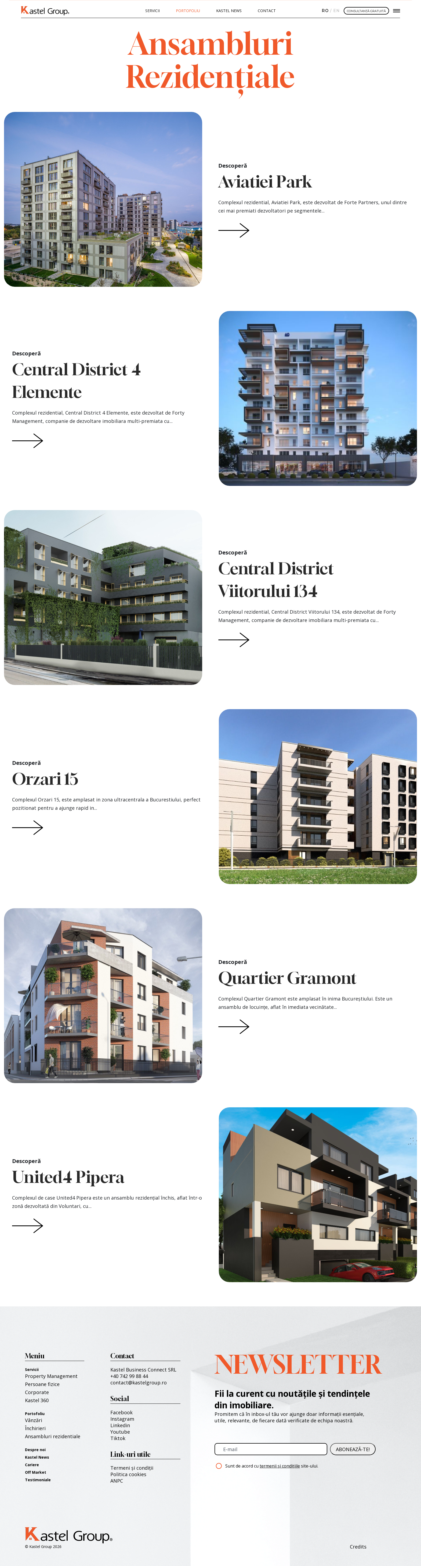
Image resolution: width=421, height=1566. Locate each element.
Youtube (120, 1432)
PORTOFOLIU (188, 10)
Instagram (122, 1419)
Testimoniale (38, 1479)
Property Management (51, 1376)
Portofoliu (35, 1413)
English (336, 10)
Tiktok (117, 1438)
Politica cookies (128, 1474)
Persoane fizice (42, 1384)
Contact (267, 10)
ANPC (116, 1480)
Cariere (32, 1464)
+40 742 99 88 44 (129, 1376)
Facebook (121, 1412)
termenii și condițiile (280, 1466)
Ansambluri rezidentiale (52, 1436)
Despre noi (35, 1449)
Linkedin (120, 1425)
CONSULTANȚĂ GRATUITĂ (366, 11)
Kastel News (229, 10)
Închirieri (35, 1428)
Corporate (37, 1392)
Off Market (35, 1472)
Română (324, 10)
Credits (358, 1546)
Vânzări (33, 1420)
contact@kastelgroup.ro (138, 1382)
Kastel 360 (37, 1400)
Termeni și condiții (131, 1468)
